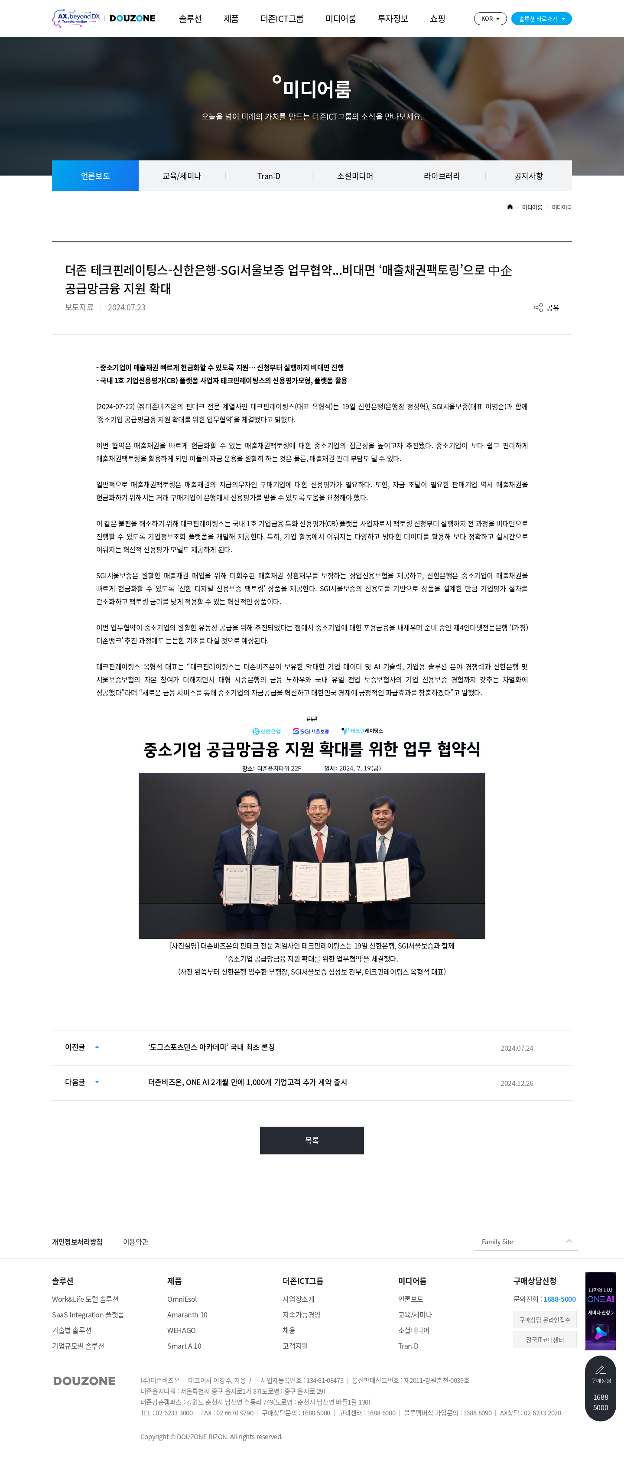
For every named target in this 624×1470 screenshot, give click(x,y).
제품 (231, 18)
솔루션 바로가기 (538, 18)
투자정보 (393, 18)
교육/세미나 (182, 176)
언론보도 (95, 176)
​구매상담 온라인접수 (545, 1319)
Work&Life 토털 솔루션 (85, 1299)
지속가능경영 (302, 1314)
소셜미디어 (355, 176)
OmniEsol (182, 1299)
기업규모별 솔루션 (78, 1345)
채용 (289, 1330)
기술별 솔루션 (71, 1330)
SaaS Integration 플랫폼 (88, 1314)
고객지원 (295, 1345)
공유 (552, 307)
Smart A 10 (184, 1345)
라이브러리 (442, 176)
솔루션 (190, 18)
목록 (312, 1140)
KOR (487, 18)
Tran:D (268, 176)
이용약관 (135, 1241)
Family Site (497, 1241)
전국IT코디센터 (545, 1339)
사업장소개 (298, 1299)
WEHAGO (181, 1330)
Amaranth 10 (187, 1314)
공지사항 (528, 176)
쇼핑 (437, 18)
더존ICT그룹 (282, 18)
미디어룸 (340, 18)
